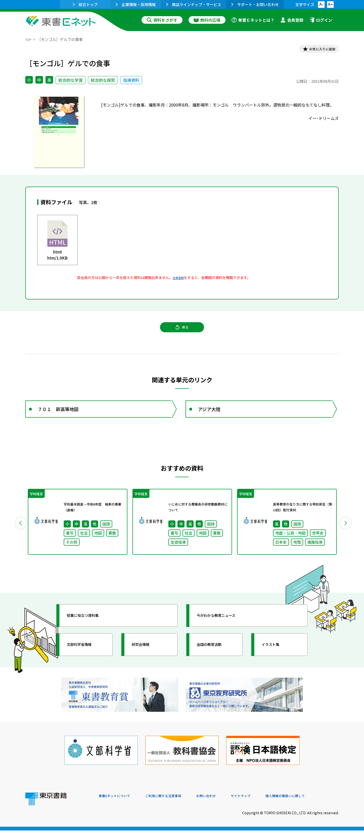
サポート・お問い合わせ (255, 4)
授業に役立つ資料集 (90, 631)
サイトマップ (263, 801)
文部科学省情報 (85, 660)
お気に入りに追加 (317, 50)
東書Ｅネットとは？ (253, 20)
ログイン (320, 20)
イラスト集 (275, 660)
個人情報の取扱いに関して (314, 801)
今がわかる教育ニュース (224, 631)
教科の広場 (207, 20)
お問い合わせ (224, 801)
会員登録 (292, 20)
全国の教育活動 (215, 660)
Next (346, 536)
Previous (18, 536)
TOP (29, 39)
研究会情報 (145, 660)
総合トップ (85, 4)
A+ (330, 4)
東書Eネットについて (118, 801)
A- (321, 4)
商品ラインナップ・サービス (193, 4)
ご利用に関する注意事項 (174, 801)
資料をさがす (162, 20)
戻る (182, 334)
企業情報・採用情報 (136, 4)
